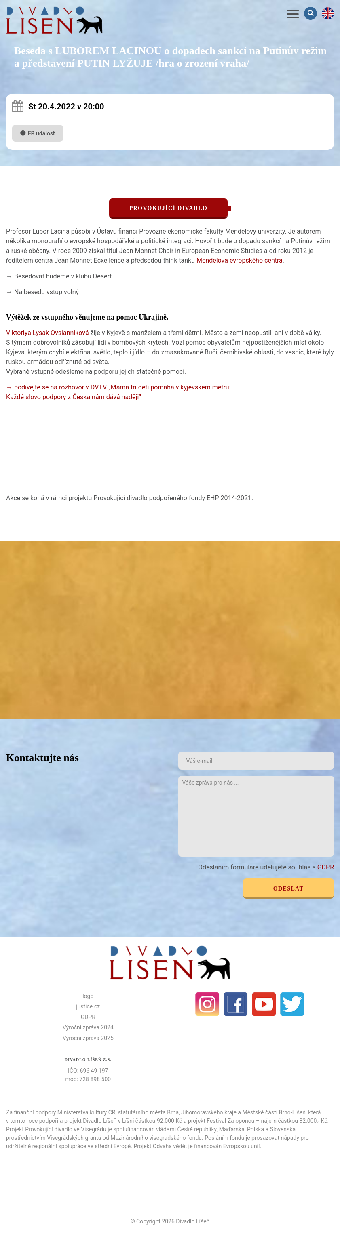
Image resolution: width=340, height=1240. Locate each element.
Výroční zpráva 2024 (88, 1027)
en (328, 13)
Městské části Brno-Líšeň (274, 1112)
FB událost (41, 133)
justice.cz (88, 1006)
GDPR (325, 867)
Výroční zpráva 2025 (88, 1038)
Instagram (207, 1004)
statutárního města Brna (148, 1112)
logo (87, 996)
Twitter (292, 1004)
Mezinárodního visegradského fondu (156, 1138)
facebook (236, 1004)
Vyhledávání (311, 13)
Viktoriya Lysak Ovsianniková (47, 333)
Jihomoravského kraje (209, 1112)
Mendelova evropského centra (239, 260)
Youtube (264, 1004)
